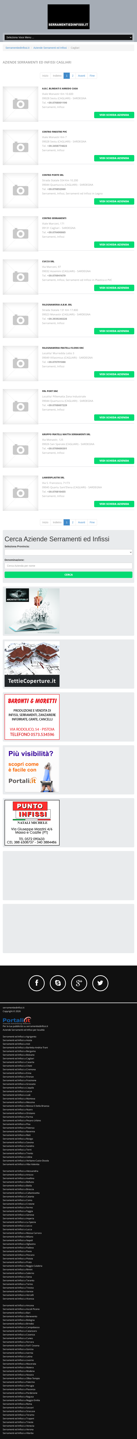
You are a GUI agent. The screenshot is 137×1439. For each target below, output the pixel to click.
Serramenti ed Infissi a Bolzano (18, 1054)
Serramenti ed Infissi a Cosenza (19, 1334)
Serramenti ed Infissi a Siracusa (19, 1411)
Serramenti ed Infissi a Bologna (19, 1320)
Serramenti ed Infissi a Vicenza (18, 1298)
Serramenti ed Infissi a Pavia (17, 1251)
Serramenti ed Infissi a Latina (17, 1356)
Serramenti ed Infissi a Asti (16, 1043)
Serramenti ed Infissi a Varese (18, 1291)
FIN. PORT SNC (50, 391)
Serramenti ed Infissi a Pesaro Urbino (22, 1120)
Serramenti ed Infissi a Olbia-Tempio (21, 1378)
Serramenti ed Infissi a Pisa (16, 1124)
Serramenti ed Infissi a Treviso (18, 1287)
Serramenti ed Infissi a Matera (18, 1367)
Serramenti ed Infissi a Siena (17, 1276)
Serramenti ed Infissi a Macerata (19, 1363)
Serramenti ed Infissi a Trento (18, 1153)
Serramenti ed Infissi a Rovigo (18, 1138)
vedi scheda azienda (114, 115)
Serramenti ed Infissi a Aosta (17, 1040)
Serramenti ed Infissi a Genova (18, 1214)
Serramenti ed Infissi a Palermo (19, 1382)
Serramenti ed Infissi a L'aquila (18, 1087)
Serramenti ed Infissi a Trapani (18, 1418)
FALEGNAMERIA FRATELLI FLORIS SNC (63, 347)
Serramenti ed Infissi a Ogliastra (19, 1243)
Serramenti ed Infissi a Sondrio (18, 1146)
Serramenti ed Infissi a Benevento (20, 1316)
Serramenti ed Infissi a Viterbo (18, 1433)
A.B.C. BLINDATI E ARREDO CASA (60, 88)
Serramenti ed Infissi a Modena (19, 1371)
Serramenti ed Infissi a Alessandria (20, 1171)
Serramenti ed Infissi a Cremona (19, 1069)
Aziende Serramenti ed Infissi (50, 47)
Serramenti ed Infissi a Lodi (16, 1094)
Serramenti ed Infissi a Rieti (17, 1135)
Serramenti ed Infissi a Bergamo (19, 1051)
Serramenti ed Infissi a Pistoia (18, 1258)
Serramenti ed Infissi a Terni (17, 1149)
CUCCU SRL (48, 261)
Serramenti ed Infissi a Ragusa (18, 1396)
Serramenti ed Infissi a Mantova (19, 1098)
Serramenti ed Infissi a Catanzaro (20, 1330)
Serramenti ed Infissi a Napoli (18, 1240)
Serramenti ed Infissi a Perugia (18, 1385)
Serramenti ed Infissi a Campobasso (21, 1327)
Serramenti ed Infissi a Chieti (17, 1065)
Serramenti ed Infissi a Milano (18, 1236)
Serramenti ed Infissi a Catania (18, 1196)
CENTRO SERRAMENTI (54, 218)
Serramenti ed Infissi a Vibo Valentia (21, 1164)
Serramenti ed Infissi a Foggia (18, 1211)
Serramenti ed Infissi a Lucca (17, 1229)
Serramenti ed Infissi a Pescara (18, 1254)
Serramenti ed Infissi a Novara (18, 1374)
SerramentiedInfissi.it (17, 47)
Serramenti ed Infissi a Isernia (18, 1352)
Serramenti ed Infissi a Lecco (17, 1225)
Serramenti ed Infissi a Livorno (18, 1360)
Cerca (68, 574)
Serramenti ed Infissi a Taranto (18, 1280)
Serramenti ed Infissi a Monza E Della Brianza (26, 1105)
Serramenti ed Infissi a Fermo (18, 1207)
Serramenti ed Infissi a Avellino (18, 1178)
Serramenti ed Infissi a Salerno (18, 1273)
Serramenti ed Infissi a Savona (18, 1142)
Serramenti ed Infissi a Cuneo (18, 1338)
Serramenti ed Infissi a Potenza (18, 1127)
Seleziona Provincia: (17, 546)
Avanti (81, 75)
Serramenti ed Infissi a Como (17, 1200)
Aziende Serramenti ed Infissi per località (24, 1029)
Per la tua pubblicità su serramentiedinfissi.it (25, 1026)
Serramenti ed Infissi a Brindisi (18, 1323)
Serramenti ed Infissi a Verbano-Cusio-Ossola (26, 1160)
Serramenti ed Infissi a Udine (17, 1156)
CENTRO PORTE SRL (53, 175)
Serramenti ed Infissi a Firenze (18, 1076)
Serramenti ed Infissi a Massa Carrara (22, 1233)
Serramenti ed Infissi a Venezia (18, 1425)
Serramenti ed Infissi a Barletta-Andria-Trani (25, 1047)
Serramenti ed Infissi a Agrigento (19, 1036)
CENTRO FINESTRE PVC (54, 131)
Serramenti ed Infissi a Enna (17, 1073)
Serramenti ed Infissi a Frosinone (19, 1080)
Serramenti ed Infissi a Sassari (18, 1407)
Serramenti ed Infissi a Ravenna (19, 1131)
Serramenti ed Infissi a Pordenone (20, 1392)
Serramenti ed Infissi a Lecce (17, 1091)
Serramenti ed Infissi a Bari (16, 1312)
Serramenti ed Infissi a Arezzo (18, 1174)
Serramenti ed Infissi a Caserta (18, 1062)
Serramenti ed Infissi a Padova (18, 1247)
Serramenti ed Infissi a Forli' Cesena (21, 1345)
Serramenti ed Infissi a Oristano (19, 1113)
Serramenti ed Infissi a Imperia (18, 1218)
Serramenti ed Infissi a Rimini (17, 1269)
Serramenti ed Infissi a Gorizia (18, 1349)
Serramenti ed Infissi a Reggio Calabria (22, 1265)
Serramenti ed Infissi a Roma (17, 1403)
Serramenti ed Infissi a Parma (18, 1116)
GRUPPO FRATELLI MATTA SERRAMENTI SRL (66, 434)
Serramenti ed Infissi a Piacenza (19, 1389)
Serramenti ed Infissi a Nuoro (18, 1109)
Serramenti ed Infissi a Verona (18, 1429)
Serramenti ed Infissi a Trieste (18, 1422)
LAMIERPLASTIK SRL (53, 477)
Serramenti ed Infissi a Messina (19, 1102)
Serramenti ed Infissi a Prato (17, 1262)
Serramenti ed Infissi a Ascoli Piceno (21, 1309)
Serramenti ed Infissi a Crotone (18, 1203)
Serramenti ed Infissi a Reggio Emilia (21, 1400)
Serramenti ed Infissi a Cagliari (18, 1058)
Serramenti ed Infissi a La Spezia (19, 1222)
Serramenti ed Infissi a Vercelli (18, 1295)
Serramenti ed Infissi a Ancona (18, 1305)
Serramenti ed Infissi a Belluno (18, 1181)
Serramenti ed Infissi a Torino (18, 1284)
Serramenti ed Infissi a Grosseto (19, 1084)
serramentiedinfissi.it (13, 1007)
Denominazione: (14, 559)
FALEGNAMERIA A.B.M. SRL (57, 304)
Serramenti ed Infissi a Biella (17, 1185)
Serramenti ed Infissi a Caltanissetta (21, 1192)
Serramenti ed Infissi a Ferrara (18, 1341)
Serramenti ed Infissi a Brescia (18, 1189)
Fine (92, 75)
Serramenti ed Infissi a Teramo (18, 1414)
